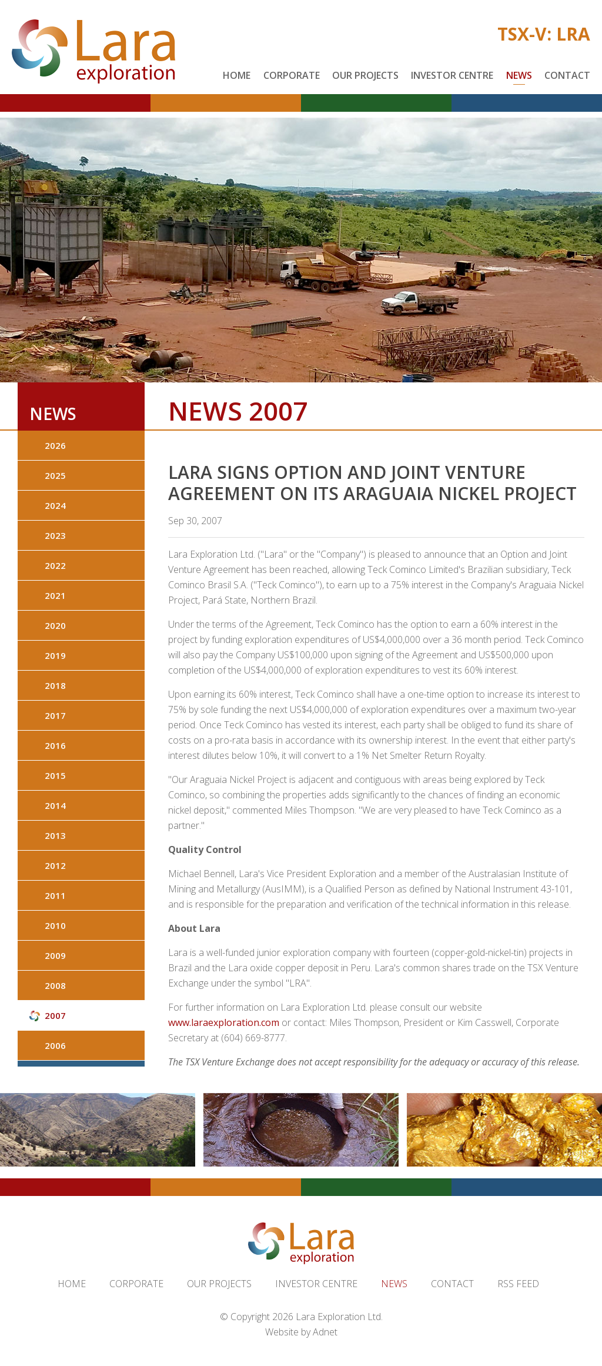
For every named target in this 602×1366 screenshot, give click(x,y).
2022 (55, 565)
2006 (55, 1045)
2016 (55, 745)
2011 (55, 895)
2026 (55, 445)
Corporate (291, 75)
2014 (55, 805)
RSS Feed (518, 1283)
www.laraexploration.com (223, 1022)
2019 (55, 655)
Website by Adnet (301, 1331)
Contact (567, 75)
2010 (55, 925)
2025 (55, 475)
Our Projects (365, 75)
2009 (55, 955)
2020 (55, 625)
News (519, 75)
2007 (55, 1015)
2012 (55, 865)
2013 (55, 835)
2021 (55, 595)
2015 (55, 775)
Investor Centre (452, 75)
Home (236, 75)
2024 (55, 505)
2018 (55, 685)
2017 (55, 715)
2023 (55, 535)
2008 (55, 985)
